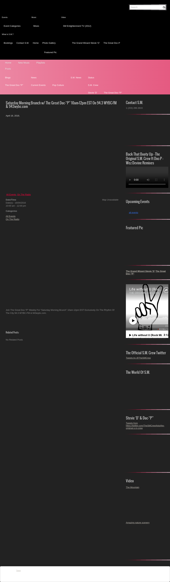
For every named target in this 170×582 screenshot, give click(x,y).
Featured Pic (50, 52)
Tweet (18, 571)
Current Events (38, 85)
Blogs (8, 77)
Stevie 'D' (92, 92)
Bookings (8, 43)
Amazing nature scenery (137, 522)
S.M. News (76, 77)
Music (34, 17)
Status (91, 77)
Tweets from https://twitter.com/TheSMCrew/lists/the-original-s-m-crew (145, 425)
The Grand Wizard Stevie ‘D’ (86, 43)
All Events (11, 194)
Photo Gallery (49, 43)
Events (5, 17)
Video (63, 17)
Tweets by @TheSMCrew (138, 358)
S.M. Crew (93, 85)
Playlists (40, 62)
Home (36, 43)
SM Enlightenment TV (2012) (77, 26)
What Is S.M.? (7, 34)
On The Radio (24, 194)
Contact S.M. (22, 43)
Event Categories (12, 26)
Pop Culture (58, 85)
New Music (23, 62)
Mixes (36, 26)
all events (133, 212)
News (34, 77)
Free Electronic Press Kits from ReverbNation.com (147, 338)
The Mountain (132, 487)
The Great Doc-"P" (14, 85)
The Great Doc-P (111, 43)
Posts (8, 68)
